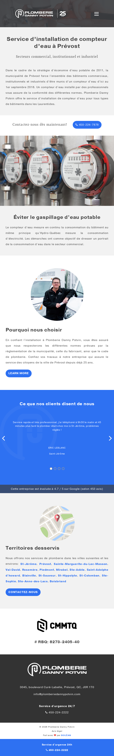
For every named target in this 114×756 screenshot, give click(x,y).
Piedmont (47, 570)
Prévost (45, 564)
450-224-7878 (87, 125)
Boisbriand (58, 581)
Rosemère (30, 570)
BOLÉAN (66, 735)
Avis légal (57, 731)
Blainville (29, 576)
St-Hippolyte (67, 576)
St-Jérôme (28, 564)
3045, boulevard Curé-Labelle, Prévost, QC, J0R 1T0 (57, 687)
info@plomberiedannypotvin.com (57, 694)
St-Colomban (89, 576)
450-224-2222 (57, 712)
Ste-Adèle (77, 570)
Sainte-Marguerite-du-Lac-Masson (80, 564)
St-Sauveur (47, 576)
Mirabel (62, 570)
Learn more (18, 373)
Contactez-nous (23, 592)
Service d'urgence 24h (57, 745)
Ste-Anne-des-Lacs (33, 581)
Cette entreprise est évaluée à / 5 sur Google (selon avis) (57, 489)
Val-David (13, 570)
